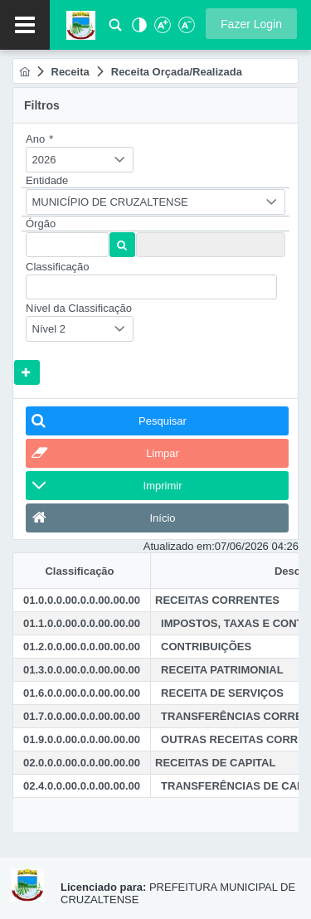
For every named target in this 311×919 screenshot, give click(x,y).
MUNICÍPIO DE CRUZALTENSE (110, 202)
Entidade (47, 180)
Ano (39, 139)
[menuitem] (24, 71)
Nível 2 (49, 329)
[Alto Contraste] (138, 29)
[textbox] (67, 244)
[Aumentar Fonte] (162, 29)
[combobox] (80, 160)
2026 (44, 159)
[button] (251, 23)
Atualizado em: (179, 546)
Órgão (41, 223)
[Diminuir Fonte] (185, 29)
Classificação (58, 266)
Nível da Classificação (79, 308)
